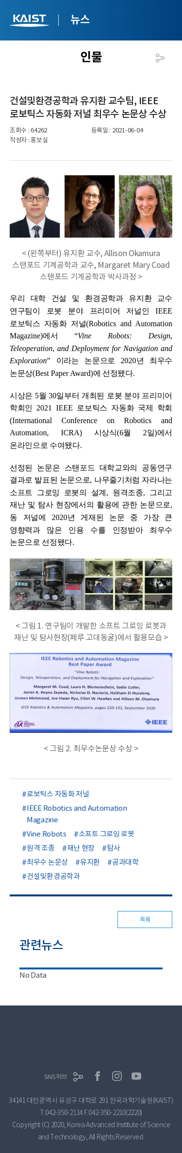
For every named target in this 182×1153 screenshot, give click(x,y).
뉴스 (79, 19)
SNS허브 (55, 1077)
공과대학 (125, 862)
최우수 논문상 (47, 862)
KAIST (30, 21)
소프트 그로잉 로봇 (106, 833)
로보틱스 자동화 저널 (58, 794)
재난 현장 (81, 848)
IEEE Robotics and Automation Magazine (77, 813)
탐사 (113, 848)
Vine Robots (46, 833)
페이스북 (97, 1076)
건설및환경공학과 (53, 876)
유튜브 (136, 1076)
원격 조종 (41, 848)
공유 (160, 58)
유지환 (90, 862)
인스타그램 (117, 1076)
